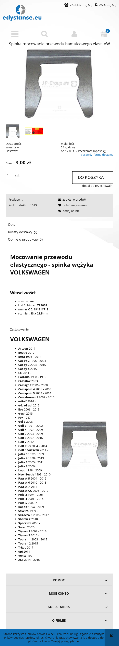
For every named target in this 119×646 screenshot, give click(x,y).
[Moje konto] (74, 34)
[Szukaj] (44, 34)
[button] (14, 34)
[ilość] (10, 175)
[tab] (59, 224)
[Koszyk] (104, 34)
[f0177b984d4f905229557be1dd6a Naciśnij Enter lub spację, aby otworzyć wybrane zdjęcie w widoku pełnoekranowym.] (59, 84)
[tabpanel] (59, 407)
